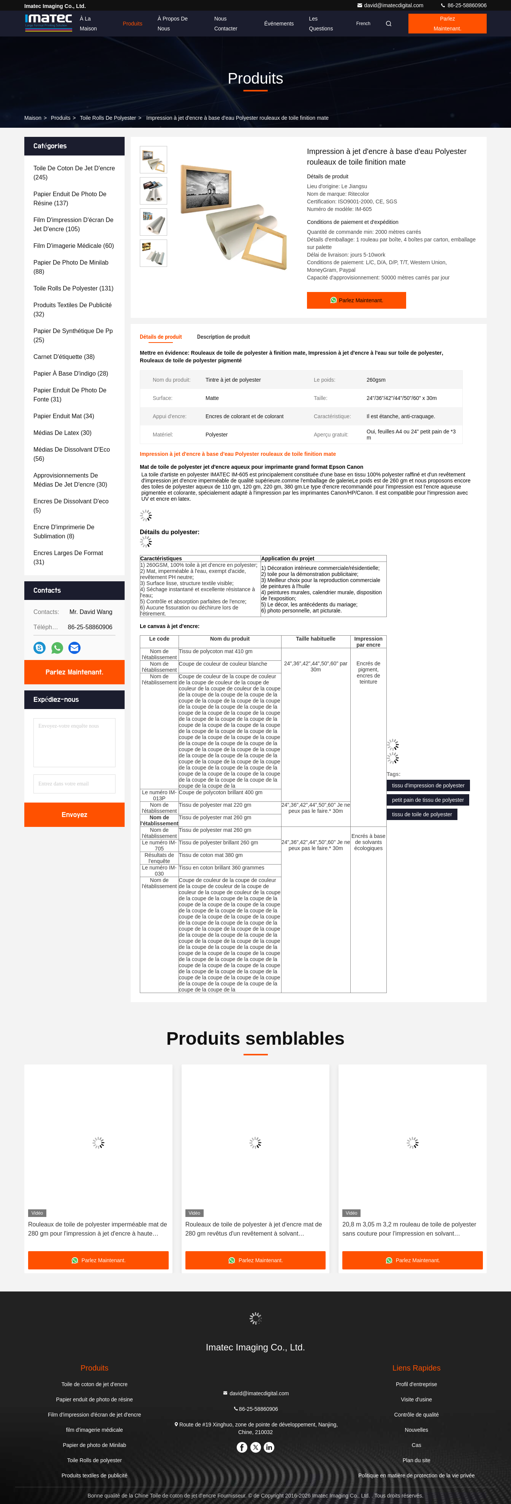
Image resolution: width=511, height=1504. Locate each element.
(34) (63, 416)
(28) (70, 373)
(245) (74, 173)
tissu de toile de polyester (422, 814)
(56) (71, 454)
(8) (63, 531)
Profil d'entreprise (416, 1384)
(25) (73, 335)
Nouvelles (416, 1430)
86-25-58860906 (463, 5)
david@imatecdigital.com (391, 5)
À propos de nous (173, 24)
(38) (64, 357)
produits (60, 118)
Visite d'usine (416, 1399)
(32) (72, 309)
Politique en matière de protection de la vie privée (416, 1475)
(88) (70, 267)
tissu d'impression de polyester (428, 785)
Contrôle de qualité (416, 1415)
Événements (279, 24)
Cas (416, 1445)
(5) (71, 506)
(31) (69, 395)
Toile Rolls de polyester (108, 118)
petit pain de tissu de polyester (428, 800)
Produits (132, 24)
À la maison (88, 24)
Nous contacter (225, 24)
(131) (73, 288)
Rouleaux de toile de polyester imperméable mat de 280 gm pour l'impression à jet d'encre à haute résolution (97, 1229)
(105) (73, 224)
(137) (69, 198)
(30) (62, 433)
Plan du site (416, 1460)
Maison (32, 118)
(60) (73, 246)
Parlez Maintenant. (447, 24)
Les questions (321, 24)
